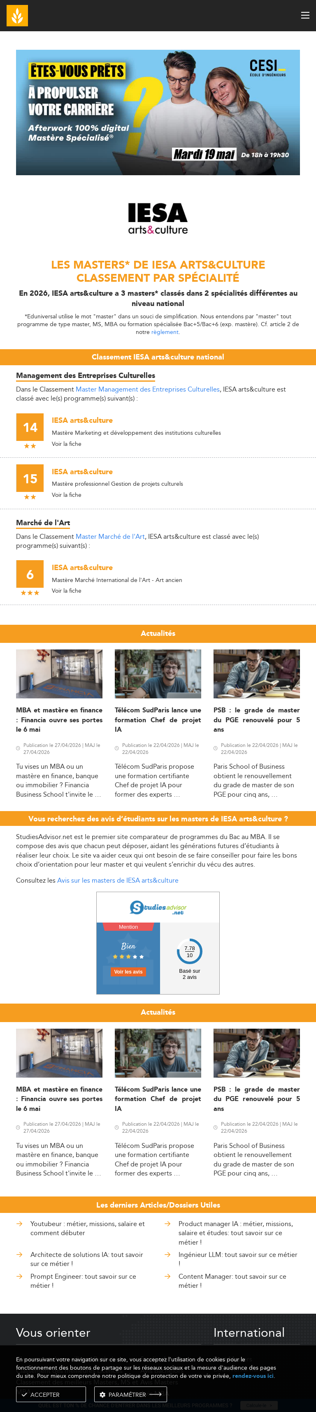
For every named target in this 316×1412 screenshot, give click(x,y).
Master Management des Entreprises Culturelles (148, 389)
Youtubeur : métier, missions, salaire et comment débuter (87, 1228)
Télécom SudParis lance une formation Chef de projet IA (158, 720)
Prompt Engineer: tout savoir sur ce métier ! (83, 1281)
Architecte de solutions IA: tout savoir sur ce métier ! (86, 1259)
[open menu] (305, 15)
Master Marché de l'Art (110, 536)
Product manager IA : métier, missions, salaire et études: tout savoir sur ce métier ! (236, 1233)
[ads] (158, 173)
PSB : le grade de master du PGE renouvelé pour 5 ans (257, 720)
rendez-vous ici (253, 1376)
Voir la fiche (66, 443)
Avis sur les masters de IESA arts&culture (118, 880)
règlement (165, 331)
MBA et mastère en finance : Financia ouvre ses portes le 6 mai (59, 720)
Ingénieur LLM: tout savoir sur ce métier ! (238, 1259)
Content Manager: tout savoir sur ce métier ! (232, 1281)
